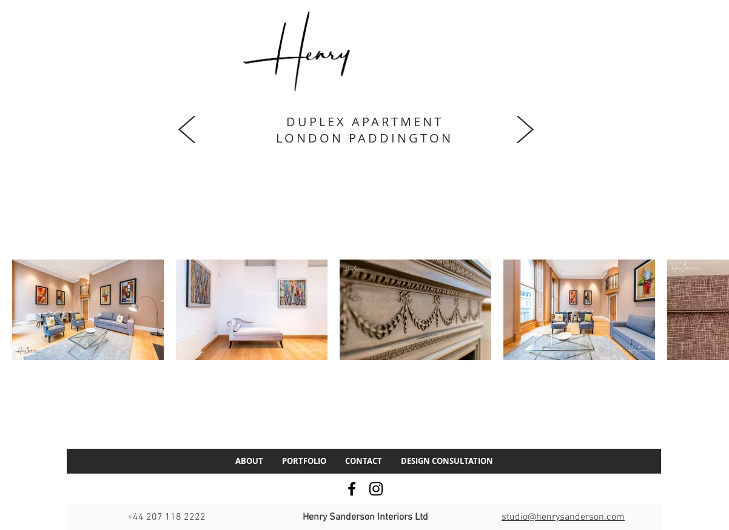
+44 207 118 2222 (166, 517)
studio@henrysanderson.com (563, 517)
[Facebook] (352, 489)
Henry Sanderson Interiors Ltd (365, 517)
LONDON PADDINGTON (364, 138)
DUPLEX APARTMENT (364, 121)
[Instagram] (376, 489)
